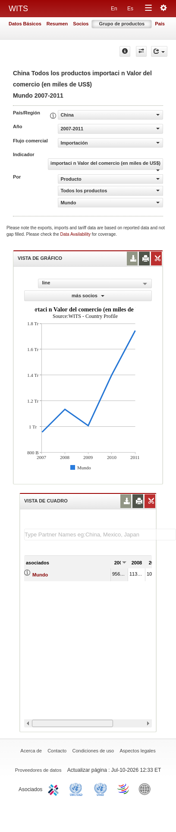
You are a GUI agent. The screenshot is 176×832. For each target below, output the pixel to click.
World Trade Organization (123, 788)
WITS (18, 8)
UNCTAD (77, 788)
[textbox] (100, 534)
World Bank (146, 788)
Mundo (40, 574)
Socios (80, 23)
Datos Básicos (25, 23)
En (114, 9)
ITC (54, 788)
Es (130, 9)
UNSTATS (100, 788)
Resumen (57, 23)
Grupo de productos (122, 23)
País (160, 23)
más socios (88, 295)
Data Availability (76, 234)
